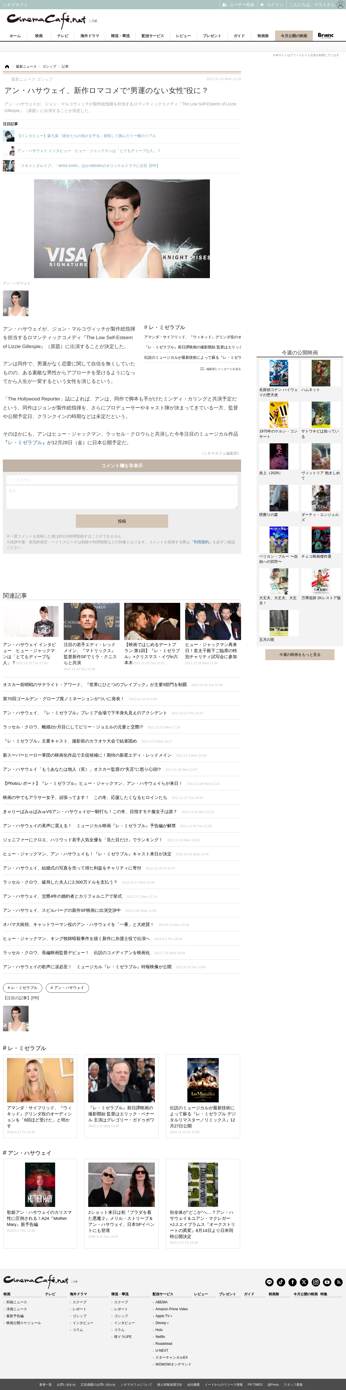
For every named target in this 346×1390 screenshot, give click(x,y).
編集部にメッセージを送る (223, 369)
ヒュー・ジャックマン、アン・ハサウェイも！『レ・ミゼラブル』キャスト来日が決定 (105, 853)
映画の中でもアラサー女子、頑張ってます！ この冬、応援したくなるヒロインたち (103, 797)
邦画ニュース (16, 1302)
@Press (273, 1384)
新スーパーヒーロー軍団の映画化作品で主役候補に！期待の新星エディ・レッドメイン (104, 755)
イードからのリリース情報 (224, 1384)
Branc (326, 36)
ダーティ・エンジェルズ (320, 517)
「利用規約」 (201, 542)
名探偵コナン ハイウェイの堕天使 (278, 392)
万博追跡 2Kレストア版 (321, 598)
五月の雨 (266, 639)
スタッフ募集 (293, 1384)
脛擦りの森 (268, 514)
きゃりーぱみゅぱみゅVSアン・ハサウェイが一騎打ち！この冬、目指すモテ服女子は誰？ (108, 811)
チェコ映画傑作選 (316, 556)
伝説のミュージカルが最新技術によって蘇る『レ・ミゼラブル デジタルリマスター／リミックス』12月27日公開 (239, 357)
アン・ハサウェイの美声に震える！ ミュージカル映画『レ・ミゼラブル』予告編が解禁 (107, 825)
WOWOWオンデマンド (173, 1364)
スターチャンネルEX (171, 1357)
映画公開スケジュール (23, 1323)
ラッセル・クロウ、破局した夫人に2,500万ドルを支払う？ (79, 882)
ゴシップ (79, 1316)
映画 (39, 36)
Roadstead (163, 1344)
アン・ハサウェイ (69, 987)
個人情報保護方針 (170, 1384)
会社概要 (193, 1384)
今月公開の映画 (294, 36)
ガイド (239, 36)
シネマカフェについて (136, 1384)
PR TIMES (255, 1384)
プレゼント (212, 36)
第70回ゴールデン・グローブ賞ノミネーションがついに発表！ (80, 698)
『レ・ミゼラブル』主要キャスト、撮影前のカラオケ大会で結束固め (87, 740)
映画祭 (263, 36)
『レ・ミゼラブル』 (25, 442)
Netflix (160, 1337)
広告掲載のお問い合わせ (98, 1384)
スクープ (79, 1302)
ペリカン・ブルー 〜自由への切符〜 (278, 559)
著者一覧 (45, 1384)
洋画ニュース (16, 1309)
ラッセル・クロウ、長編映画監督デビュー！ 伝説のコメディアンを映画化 (94, 952)
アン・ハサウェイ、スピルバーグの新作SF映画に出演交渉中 (79, 910)
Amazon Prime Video (171, 1309)
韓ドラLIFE (123, 1337)
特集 (323, 1294)
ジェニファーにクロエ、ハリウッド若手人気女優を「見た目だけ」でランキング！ (101, 839)
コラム (78, 1330)
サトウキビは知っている (320, 433)
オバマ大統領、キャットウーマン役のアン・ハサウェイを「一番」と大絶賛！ (96, 924)
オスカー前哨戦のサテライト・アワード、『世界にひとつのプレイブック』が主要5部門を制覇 (113, 684)
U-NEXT (161, 1351)
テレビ (62, 36)
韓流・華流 (120, 36)
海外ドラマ (89, 36)
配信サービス (153, 36)
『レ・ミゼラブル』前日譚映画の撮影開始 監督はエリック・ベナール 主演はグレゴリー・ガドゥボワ (229, 347)
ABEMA (161, 1302)
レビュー (183, 36)
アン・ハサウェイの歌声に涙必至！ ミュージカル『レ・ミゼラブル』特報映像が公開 (104, 966)
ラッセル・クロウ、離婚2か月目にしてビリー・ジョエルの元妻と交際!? (91, 726)
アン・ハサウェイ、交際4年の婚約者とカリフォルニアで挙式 (80, 896)
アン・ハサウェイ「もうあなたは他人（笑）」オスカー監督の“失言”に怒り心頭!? (100, 769)
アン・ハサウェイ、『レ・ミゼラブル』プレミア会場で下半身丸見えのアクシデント (103, 712)
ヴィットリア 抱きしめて (320, 475)
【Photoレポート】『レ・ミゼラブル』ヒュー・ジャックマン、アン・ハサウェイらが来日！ (111, 783)
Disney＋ (162, 1323)
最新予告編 (15, 1316)
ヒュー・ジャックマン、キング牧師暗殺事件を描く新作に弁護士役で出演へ (92, 938)
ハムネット (310, 390)
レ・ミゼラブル (167, 327)
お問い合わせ (66, 1384)
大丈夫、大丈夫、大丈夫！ (278, 600)
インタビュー (83, 1323)
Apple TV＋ (164, 1316)
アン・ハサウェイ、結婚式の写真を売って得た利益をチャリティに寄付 (89, 867)
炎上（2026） (271, 473)
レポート (79, 1309)
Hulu (159, 1330)
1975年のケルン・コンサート (278, 433)
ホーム (15, 36)
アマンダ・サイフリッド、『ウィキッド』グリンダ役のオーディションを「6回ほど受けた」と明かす (229, 337)
